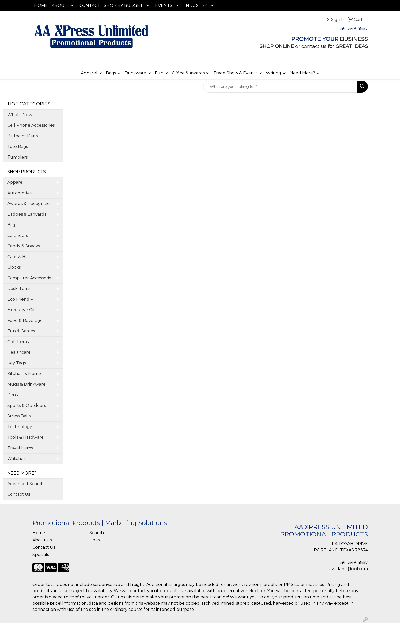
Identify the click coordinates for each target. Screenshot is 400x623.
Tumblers (17, 157)
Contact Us (18, 494)
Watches (16, 458)
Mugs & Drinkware (26, 384)
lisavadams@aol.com (346, 568)
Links (94, 539)
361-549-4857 (354, 28)
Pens (12, 394)
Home (38, 532)
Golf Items (18, 341)
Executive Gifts (22, 309)
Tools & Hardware (25, 437)
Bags (111, 72)
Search (96, 532)
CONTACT (89, 5)
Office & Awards (188, 72)
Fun (159, 72)
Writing (273, 72)
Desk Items (18, 288)
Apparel (89, 72)
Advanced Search (25, 483)
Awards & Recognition (30, 203)
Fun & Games (21, 331)
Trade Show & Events (235, 72)
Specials (40, 554)
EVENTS (163, 5)
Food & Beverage (25, 320)
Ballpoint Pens (22, 135)
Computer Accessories (30, 277)
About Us (42, 539)
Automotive (19, 192)
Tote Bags (17, 146)
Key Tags (16, 362)
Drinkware (135, 72)
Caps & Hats (19, 256)
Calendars (17, 235)
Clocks (14, 267)
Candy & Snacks (23, 246)
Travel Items (20, 447)
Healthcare (19, 352)
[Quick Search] (280, 87)
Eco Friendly (20, 299)
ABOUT (59, 5)
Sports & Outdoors (26, 405)
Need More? (302, 72)
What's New (19, 114)
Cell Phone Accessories (31, 125)
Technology (19, 426)
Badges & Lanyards (26, 214)
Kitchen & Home (24, 373)
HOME (41, 5)
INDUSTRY (196, 5)
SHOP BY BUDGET (123, 5)
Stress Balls (19, 416)
